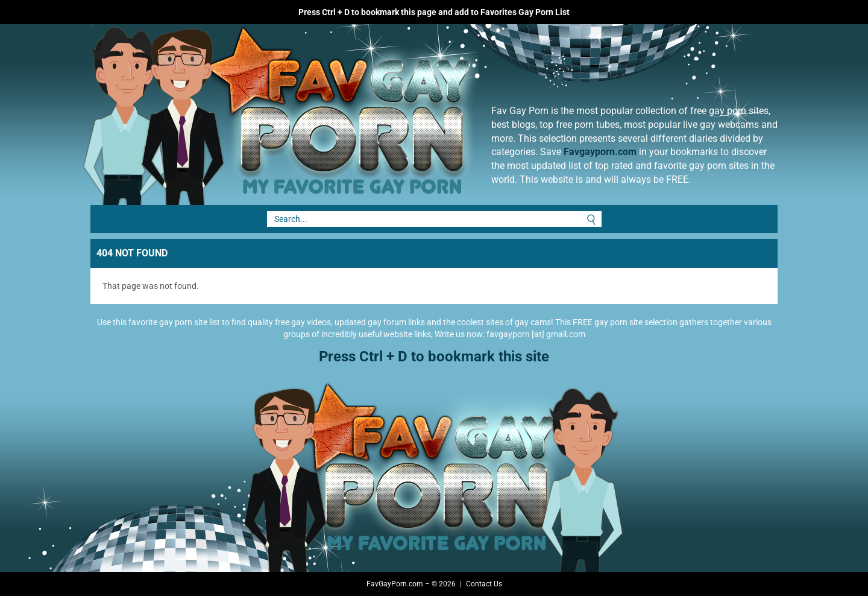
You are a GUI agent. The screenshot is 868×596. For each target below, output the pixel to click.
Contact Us (484, 584)
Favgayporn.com (600, 151)
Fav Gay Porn (376, 114)
